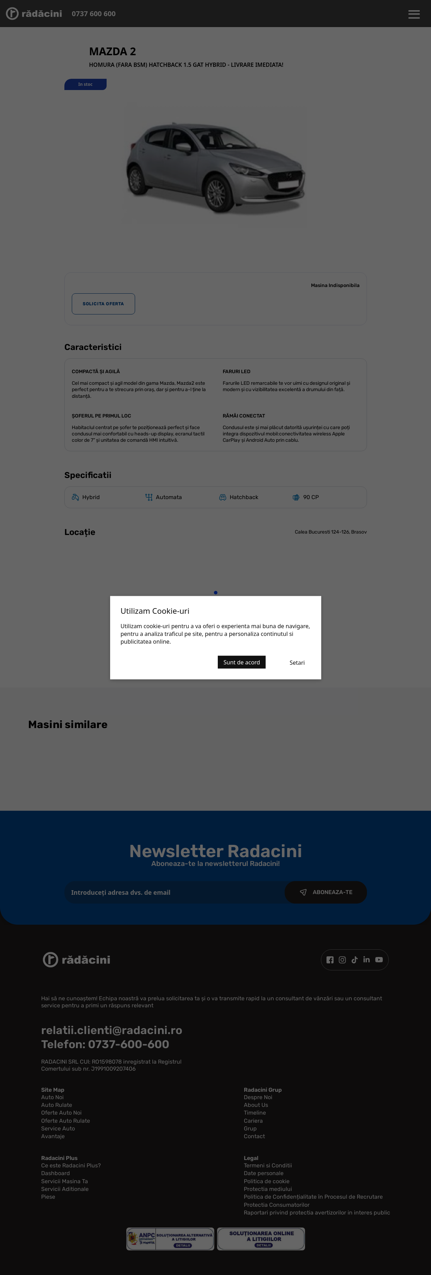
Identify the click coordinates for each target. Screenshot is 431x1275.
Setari (297, 662)
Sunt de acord (241, 662)
